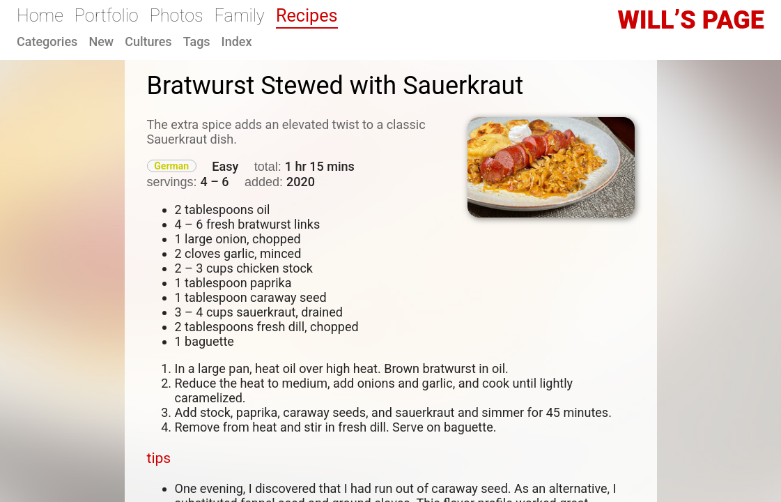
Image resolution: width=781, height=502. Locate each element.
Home (40, 16)
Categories (47, 41)
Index (237, 41)
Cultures (148, 41)
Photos (176, 16)
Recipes (307, 16)
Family (240, 16)
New (101, 41)
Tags (196, 41)
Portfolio (107, 16)
